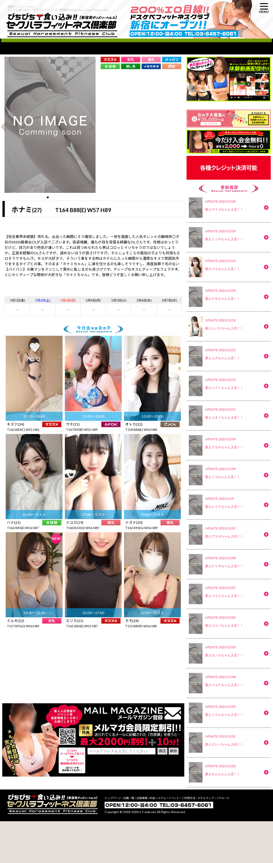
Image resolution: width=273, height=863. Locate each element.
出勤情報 (141, 839)
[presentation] (122, 806)
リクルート (223, 839)
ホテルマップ (205, 839)
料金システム (158, 839)
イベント (173, 839)
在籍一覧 (128, 839)
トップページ (113, 839)
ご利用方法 (188, 839)
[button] (48, 209)
